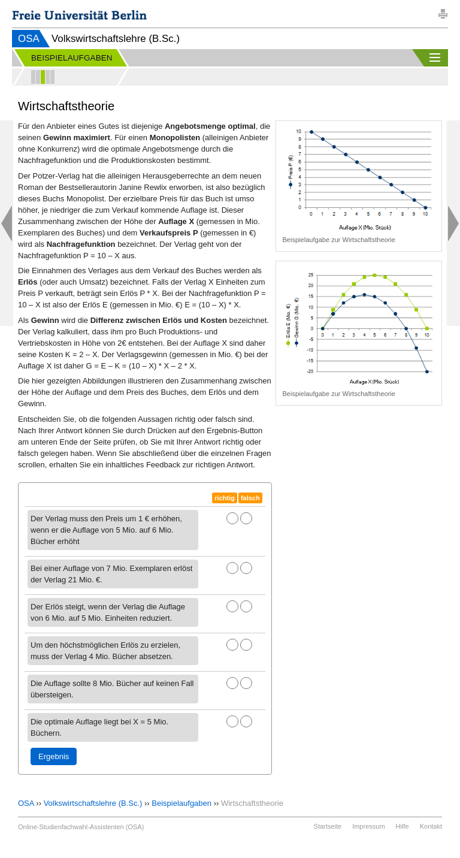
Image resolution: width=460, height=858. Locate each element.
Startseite (327, 826)
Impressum (368, 826)
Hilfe (402, 826)
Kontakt (431, 826)
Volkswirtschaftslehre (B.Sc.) (93, 803)
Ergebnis (53, 756)
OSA (29, 38)
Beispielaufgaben (181, 803)
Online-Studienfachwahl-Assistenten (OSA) (81, 826)
